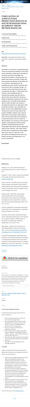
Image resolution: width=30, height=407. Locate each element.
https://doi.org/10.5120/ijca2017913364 (12, 245)
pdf (5, 251)
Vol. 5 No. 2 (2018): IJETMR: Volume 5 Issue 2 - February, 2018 (13, 7)
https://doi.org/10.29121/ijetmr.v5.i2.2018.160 (14, 53)
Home (3, 5)
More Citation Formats (8, 285)
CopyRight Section (19, 390)
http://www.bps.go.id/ (7, 179)
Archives (8, 5)
